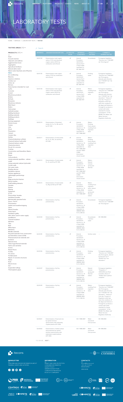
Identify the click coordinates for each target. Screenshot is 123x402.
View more (84, 369)
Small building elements (15, 183)
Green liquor (12, 211)
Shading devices (13, 169)
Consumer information (53, 365)
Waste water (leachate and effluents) (20, 71)
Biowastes (11, 101)
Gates (10, 207)
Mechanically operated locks (17, 199)
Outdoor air (12, 81)
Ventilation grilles (13, 213)
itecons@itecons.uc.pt (87, 363)
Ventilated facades (14, 197)
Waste (10, 259)
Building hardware (14, 113)
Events (68, 4)
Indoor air (11, 83)
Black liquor (11, 105)
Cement (10, 133)
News (76, 4)
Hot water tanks (13, 167)
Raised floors (12, 249)
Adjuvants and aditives (15, 61)
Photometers (12, 203)
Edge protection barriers (16, 179)
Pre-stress (11, 253)
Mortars (10, 85)
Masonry (11, 77)
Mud (9, 225)
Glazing (10, 189)
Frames (10, 125)
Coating (10, 149)
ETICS (10, 193)
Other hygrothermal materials (17, 243)
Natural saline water (14, 69)
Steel (9, 57)
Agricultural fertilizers (15, 67)
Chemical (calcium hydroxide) (17, 141)
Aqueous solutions (14, 79)
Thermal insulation (14, 219)
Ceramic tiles (12, 135)
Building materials (13, 115)
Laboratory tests (28, 40)
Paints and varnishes (14, 245)
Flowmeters (11, 131)
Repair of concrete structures (17, 257)
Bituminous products (14, 95)
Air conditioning (13, 75)
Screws (10, 247)
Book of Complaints (52, 372)
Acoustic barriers (13, 59)
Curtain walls (12, 165)
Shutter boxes (12, 123)
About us (85, 4)
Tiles (9, 223)
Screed (10, 93)
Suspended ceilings (14, 268)
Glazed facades (13, 209)
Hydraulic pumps (13, 111)
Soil (9, 266)
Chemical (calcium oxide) (15, 143)
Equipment (11, 191)
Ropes (10, 155)
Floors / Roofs (12, 201)
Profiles (10, 251)
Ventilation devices (14, 171)
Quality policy (49, 367)
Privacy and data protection (54, 363)
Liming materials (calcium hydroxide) (19, 163)
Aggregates (12, 65)
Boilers (10, 107)
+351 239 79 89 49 (86, 365)
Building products (13, 117)
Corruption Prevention (53, 370)
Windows (11, 221)
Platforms (47, 4)
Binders (10, 97)
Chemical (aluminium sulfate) (17, 139)
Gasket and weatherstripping (17, 205)
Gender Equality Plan (52, 368)
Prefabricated (12, 255)
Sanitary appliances (14, 173)
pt (99, 4)
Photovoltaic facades (15, 195)
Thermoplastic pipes (14, 270)
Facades (10, 185)
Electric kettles (12, 181)
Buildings (11, 119)
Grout (10, 129)
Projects (58, 4)
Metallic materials (13, 231)
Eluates (10, 187)
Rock (9, 261)
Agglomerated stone (14, 63)
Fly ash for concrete (14, 147)
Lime (9, 127)
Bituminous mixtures (14, 103)
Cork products (12, 157)
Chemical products (14, 145)
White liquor (12, 227)
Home (10, 40)
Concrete (11, 91)
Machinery (11, 229)
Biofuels (10, 99)
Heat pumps (12, 109)
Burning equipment (14, 121)
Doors (10, 177)
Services (36, 4)
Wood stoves (12, 263)
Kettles (10, 137)
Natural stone (12, 241)
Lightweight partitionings (16, 175)
